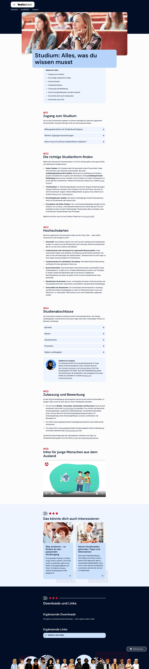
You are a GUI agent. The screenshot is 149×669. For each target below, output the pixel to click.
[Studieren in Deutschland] (74, 478)
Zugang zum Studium (56, 74)
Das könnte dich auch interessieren (61, 96)
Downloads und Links (56, 100)
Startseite (14, 10)
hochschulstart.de (69, 408)
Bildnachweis (138, 649)
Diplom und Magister (53, 352)
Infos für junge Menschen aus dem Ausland (64, 92)
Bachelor (48, 327)
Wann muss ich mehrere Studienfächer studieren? (65, 142)
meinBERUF (25, 10)
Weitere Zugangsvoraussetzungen (58, 135)
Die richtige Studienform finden (59, 78)
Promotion (48, 346)
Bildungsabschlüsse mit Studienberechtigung (63, 129)
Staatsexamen (50, 340)
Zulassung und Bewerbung (58, 89)
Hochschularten (54, 81)
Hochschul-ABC (88, 217)
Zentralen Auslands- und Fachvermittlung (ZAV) (78, 368)
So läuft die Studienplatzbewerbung (85, 438)
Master (47, 334)
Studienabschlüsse (55, 85)
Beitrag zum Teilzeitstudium (62, 194)
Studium (35, 10)
